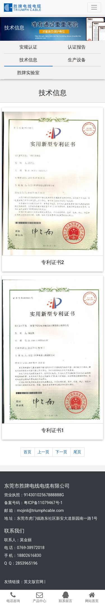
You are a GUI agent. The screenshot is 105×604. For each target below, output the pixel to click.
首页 (27, 452)
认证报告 (77, 47)
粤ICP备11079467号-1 (43, 502)
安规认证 (28, 47)
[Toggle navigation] (94, 7)
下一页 (61, 452)
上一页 (43, 452)
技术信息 (28, 60)
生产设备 (77, 60)
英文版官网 (33, 581)
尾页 (77, 452)
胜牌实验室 (28, 72)
